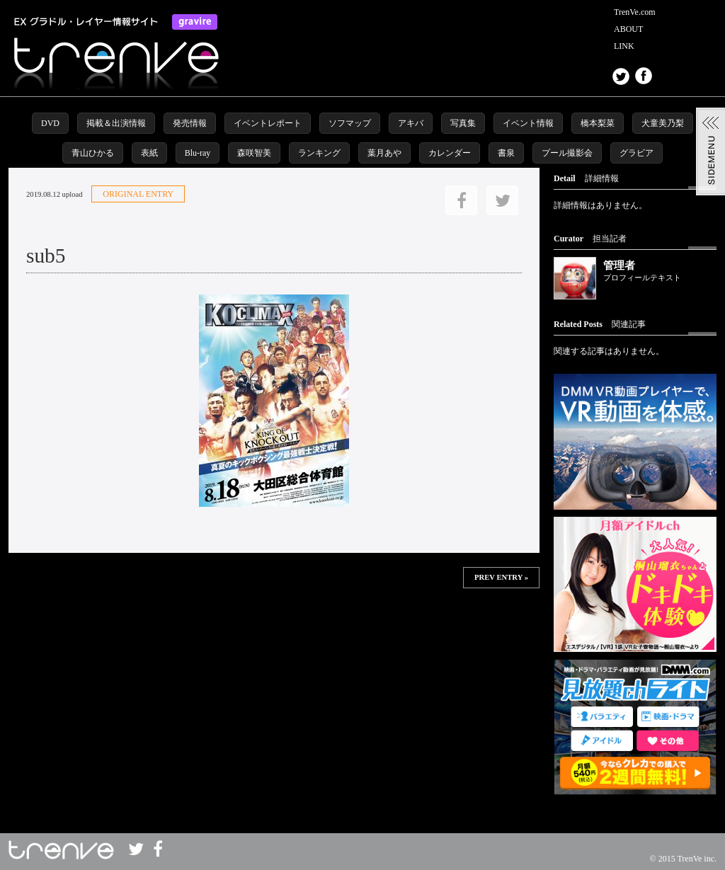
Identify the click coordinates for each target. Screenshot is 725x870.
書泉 (506, 153)
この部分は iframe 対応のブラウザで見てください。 (274, 634)
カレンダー (449, 153)
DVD (50, 123)
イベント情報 (528, 123)
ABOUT (628, 29)
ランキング (319, 153)
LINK (624, 46)
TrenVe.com (635, 12)
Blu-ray (198, 153)
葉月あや (384, 153)
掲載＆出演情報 (116, 123)
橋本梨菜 (598, 123)
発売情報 (190, 123)
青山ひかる (93, 153)
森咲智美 (254, 153)
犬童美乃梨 (662, 123)
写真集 (463, 123)
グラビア (636, 153)
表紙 (149, 153)
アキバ (410, 123)
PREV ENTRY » (501, 577)
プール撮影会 (567, 153)
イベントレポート (268, 123)
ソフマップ (350, 123)
